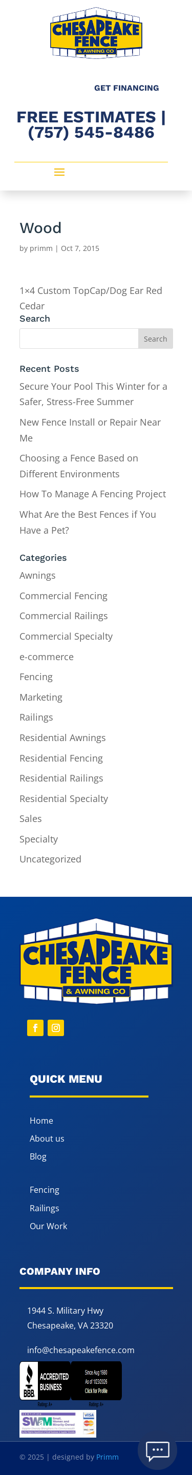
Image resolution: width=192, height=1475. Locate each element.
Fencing (36, 676)
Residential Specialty (63, 798)
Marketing (40, 697)
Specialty (38, 839)
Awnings (37, 575)
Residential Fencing (61, 758)
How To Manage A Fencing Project (92, 494)
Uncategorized (50, 859)
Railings (36, 717)
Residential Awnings (62, 737)
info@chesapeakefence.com (81, 1350)
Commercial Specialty (66, 636)
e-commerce (46, 656)
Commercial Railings (63, 615)
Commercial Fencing (63, 595)
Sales (30, 818)
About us (47, 1138)
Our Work (48, 1226)
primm (41, 248)
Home (41, 1120)
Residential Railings (61, 778)
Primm (107, 1457)
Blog (38, 1156)
